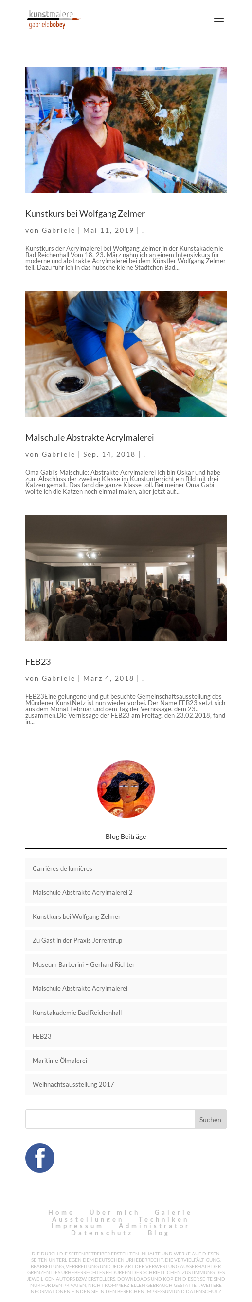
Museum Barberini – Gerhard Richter (84, 964)
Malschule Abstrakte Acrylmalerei (89, 437)
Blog (159, 1233)
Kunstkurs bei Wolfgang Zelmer (85, 213)
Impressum (77, 1226)
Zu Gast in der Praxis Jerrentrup (77, 940)
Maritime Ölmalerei (60, 1060)
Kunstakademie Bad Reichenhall (77, 1012)
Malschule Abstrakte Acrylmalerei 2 (83, 892)
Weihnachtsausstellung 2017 (73, 1084)
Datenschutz (102, 1233)
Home (61, 1212)
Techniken (164, 1219)
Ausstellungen (88, 1219)
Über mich (115, 1212)
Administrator (154, 1226)
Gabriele (58, 230)
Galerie (174, 1212)
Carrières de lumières (62, 868)
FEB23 (38, 661)
